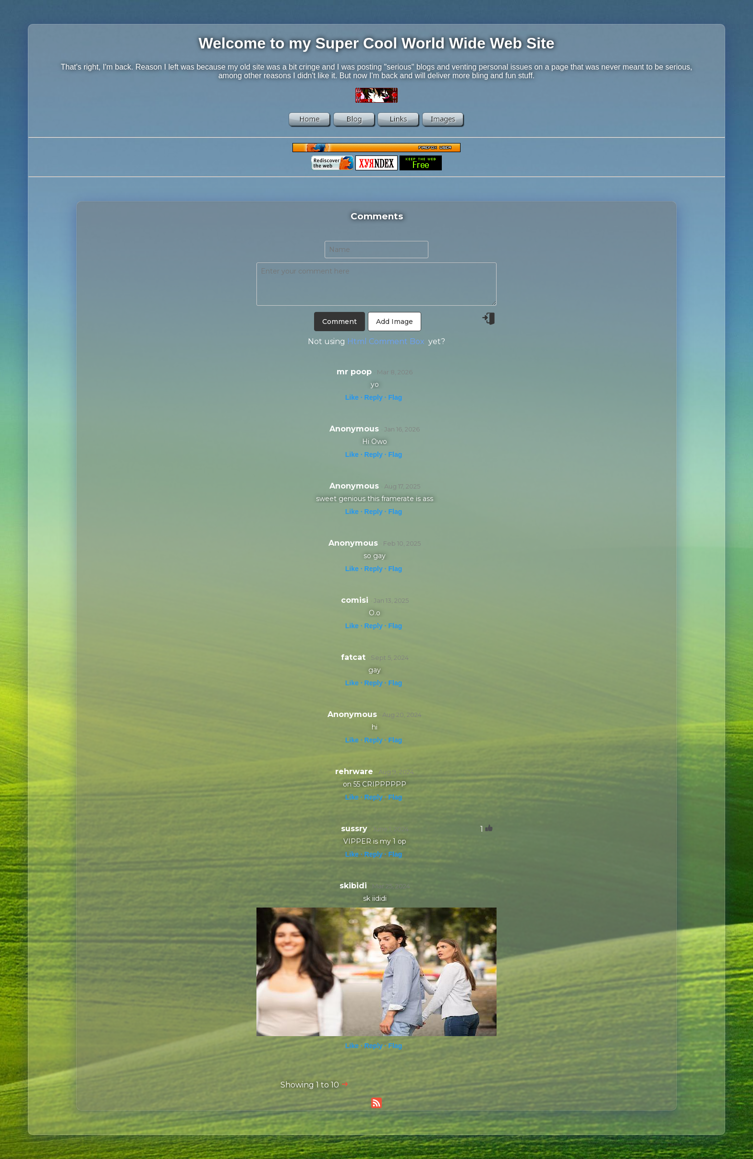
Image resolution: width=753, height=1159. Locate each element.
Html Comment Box (386, 341)
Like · (354, 397)
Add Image (394, 321)
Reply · (375, 397)
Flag (395, 397)
